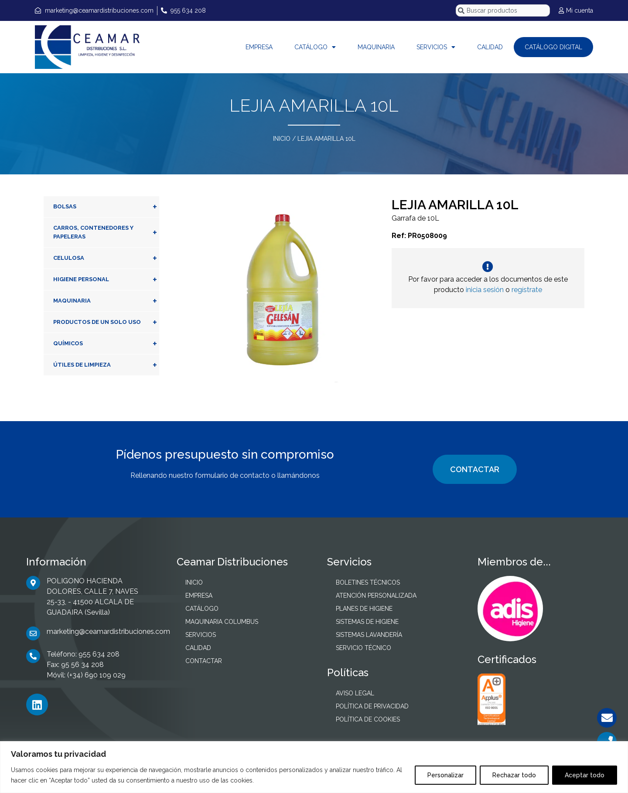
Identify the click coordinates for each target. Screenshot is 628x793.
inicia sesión (485, 290)
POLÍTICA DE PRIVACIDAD (372, 706)
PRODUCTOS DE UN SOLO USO (106, 322)
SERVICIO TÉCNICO (363, 647)
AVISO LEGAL (355, 693)
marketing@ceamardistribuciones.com (108, 631)
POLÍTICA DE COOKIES (368, 719)
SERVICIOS (435, 47)
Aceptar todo (584, 775)
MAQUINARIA (376, 47)
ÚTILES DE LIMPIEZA (106, 364)
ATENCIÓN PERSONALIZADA (376, 595)
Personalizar (445, 775)
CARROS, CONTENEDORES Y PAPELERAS (106, 232)
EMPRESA (259, 47)
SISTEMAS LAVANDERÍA (369, 634)
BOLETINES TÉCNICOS (368, 582)
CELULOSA (106, 258)
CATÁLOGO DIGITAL (553, 47)
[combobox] (503, 10)
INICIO (281, 138)
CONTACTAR (474, 469)
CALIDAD (490, 47)
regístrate (527, 290)
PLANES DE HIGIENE (364, 608)
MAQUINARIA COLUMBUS (221, 621)
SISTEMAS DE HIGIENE (367, 621)
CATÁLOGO (315, 47)
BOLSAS (106, 206)
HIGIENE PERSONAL (106, 279)
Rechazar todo (514, 775)
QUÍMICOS (106, 343)
